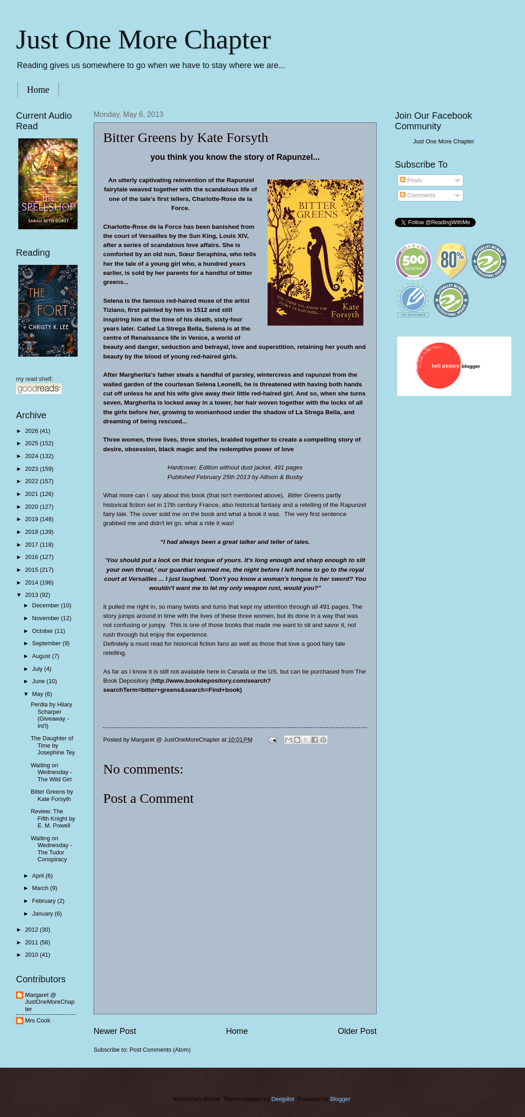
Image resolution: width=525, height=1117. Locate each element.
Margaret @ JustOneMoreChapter (49, 1001)
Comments (418, 195)
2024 (32, 456)
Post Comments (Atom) (160, 1049)
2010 (32, 954)
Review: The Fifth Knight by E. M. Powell (53, 818)
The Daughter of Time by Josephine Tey (53, 745)
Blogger (340, 1099)
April (38, 875)
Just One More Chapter (143, 39)
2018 (32, 531)
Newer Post (115, 1031)
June (39, 681)
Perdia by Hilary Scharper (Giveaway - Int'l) (51, 715)
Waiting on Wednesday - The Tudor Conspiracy (51, 849)
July (38, 668)
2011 (32, 942)
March (41, 888)
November (46, 618)
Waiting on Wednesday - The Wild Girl (51, 772)
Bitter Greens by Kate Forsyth (52, 795)
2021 (32, 493)
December (46, 605)
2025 (32, 443)
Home (38, 89)
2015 (32, 569)
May (38, 693)
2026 (32, 430)
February (44, 900)
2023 (32, 468)
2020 (32, 506)
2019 (32, 519)
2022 (32, 481)
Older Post (357, 1031)
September (47, 643)
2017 (32, 544)
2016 (32, 556)
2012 (32, 929)
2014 (32, 582)
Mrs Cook (37, 1020)
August (42, 656)
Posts (411, 180)
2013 (32, 594)
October (43, 630)
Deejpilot (282, 1099)
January (43, 913)
